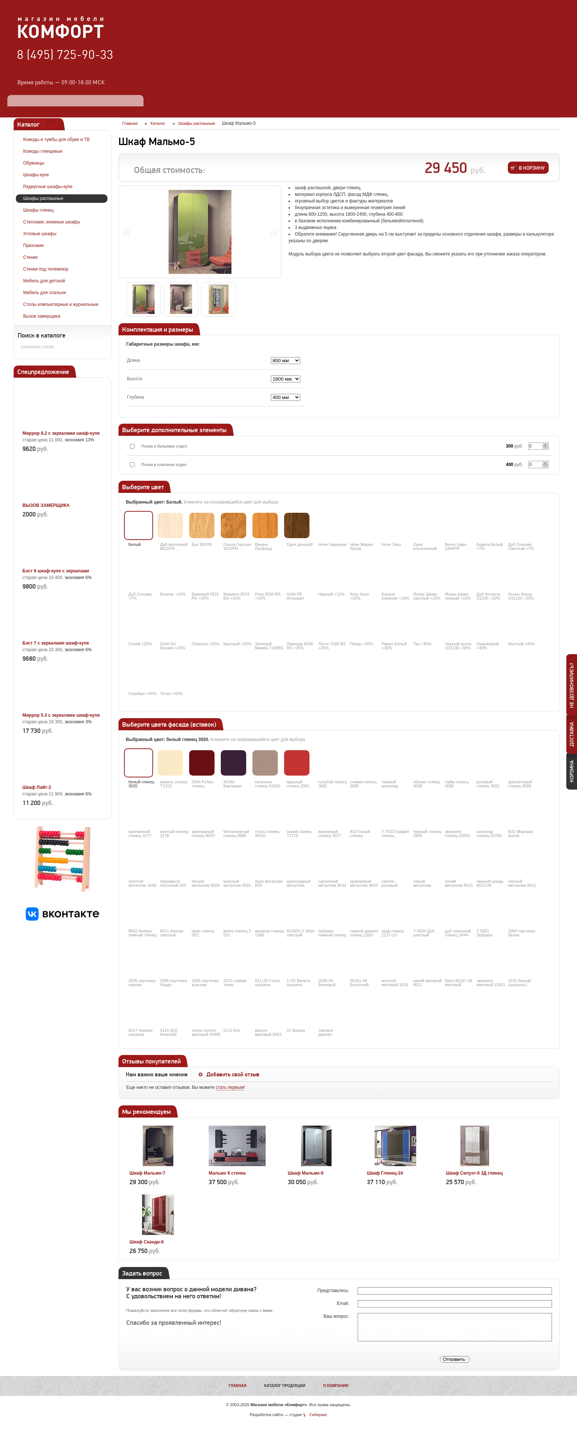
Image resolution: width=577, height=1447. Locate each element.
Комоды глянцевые (43, 151)
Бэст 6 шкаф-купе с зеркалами (55, 570)
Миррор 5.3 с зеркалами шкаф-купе (61, 715)
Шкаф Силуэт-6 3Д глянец (474, 1173)
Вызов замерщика (41, 316)
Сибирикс (318, 1414)
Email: (343, 1303)
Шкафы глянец (38, 210)
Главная (238, 1386)
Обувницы (33, 163)
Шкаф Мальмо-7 (147, 1173)
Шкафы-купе (36, 174)
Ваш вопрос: (336, 1316)
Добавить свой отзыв (232, 1074)
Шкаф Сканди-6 (147, 1242)
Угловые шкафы (39, 233)
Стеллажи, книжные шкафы (51, 222)
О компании (335, 1386)
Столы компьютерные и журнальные (60, 304)
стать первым (230, 1087)
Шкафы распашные (43, 198)
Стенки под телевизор (45, 269)
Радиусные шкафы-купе (47, 186)
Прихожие (33, 245)
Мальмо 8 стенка (227, 1173)
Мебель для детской (44, 280)
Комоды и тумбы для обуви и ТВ (56, 139)
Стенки (30, 257)
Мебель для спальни (44, 292)
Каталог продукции (284, 1386)
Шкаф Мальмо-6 (305, 1173)
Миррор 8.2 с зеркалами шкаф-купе (61, 433)
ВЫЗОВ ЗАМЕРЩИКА (46, 505)
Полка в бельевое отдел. (164, 446)
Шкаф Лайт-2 (36, 787)
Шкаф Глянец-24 (385, 1173)
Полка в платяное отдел (164, 464)
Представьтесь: (334, 1290)
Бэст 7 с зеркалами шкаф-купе (55, 643)
